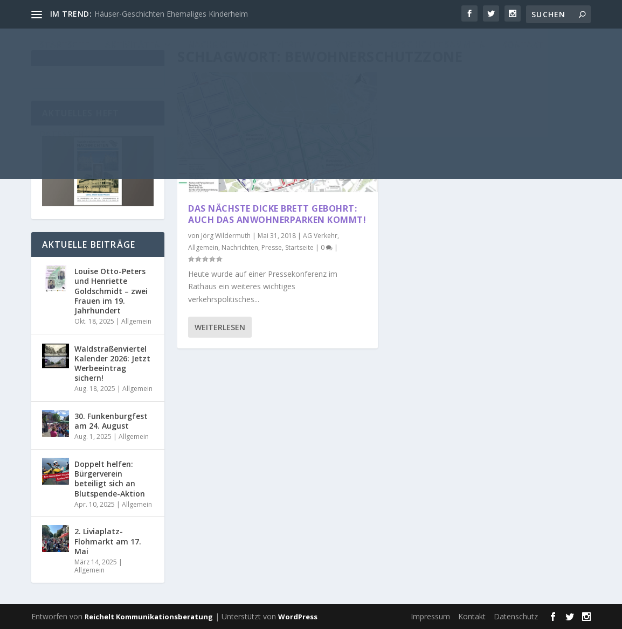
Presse (271, 247)
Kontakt (472, 616)
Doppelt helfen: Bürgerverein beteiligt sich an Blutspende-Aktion (109, 479)
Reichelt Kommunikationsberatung (149, 616)
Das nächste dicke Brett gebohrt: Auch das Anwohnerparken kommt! (277, 214)
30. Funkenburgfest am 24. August (111, 421)
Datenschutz (516, 616)
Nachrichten (240, 247)
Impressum (430, 616)
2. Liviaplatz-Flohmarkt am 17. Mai (107, 541)
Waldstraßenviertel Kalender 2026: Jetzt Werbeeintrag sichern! (112, 363)
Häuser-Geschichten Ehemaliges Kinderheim (171, 14)
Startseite (299, 247)
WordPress (297, 616)
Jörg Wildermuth (226, 235)
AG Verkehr (320, 235)
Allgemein (203, 247)
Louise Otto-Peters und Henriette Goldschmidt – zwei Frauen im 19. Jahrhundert (111, 291)
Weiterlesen (220, 327)
